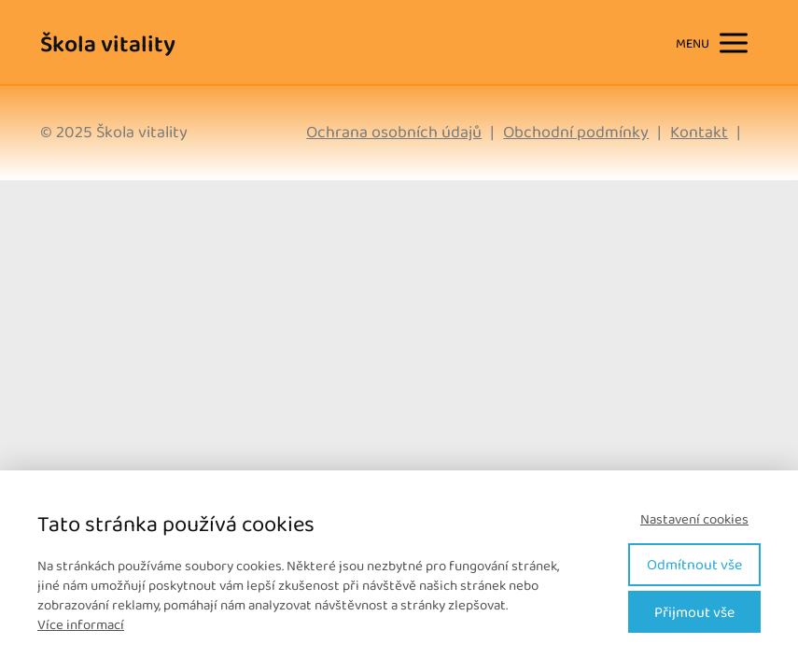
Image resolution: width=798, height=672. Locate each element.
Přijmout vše (694, 612)
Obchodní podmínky (576, 131)
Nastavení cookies (694, 519)
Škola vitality (107, 43)
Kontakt (699, 131)
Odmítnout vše (694, 564)
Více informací (80, 624)
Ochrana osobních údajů (394, 131)
